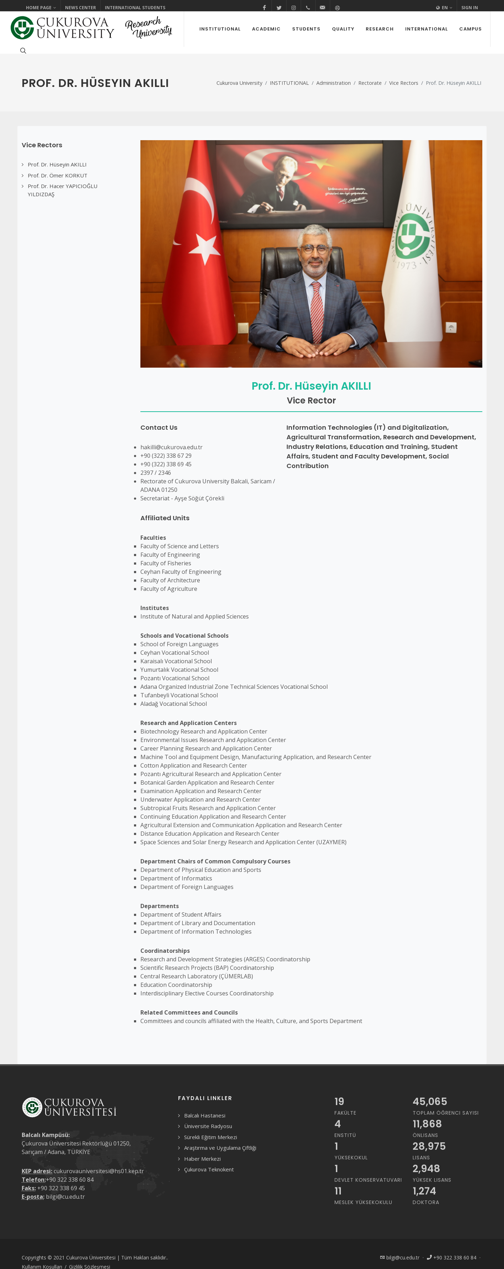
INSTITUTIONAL (289, 82)
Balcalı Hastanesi (204, 1115)
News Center (80, 8)
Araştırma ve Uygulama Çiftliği (220, 1147)
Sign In (469, 8)
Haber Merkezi (202, 1158)
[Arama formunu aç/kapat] (22, 50)
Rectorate (370, 82)
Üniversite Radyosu (208, 1126)
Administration (333, 82)
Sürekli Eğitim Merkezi (210, 1137)
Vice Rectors (403, 82)
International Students (135, 8)
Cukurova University (239, 82)
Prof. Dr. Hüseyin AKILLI (311, 386)
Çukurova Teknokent (209, 1169)
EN (444, 7)
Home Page (41, 7)
